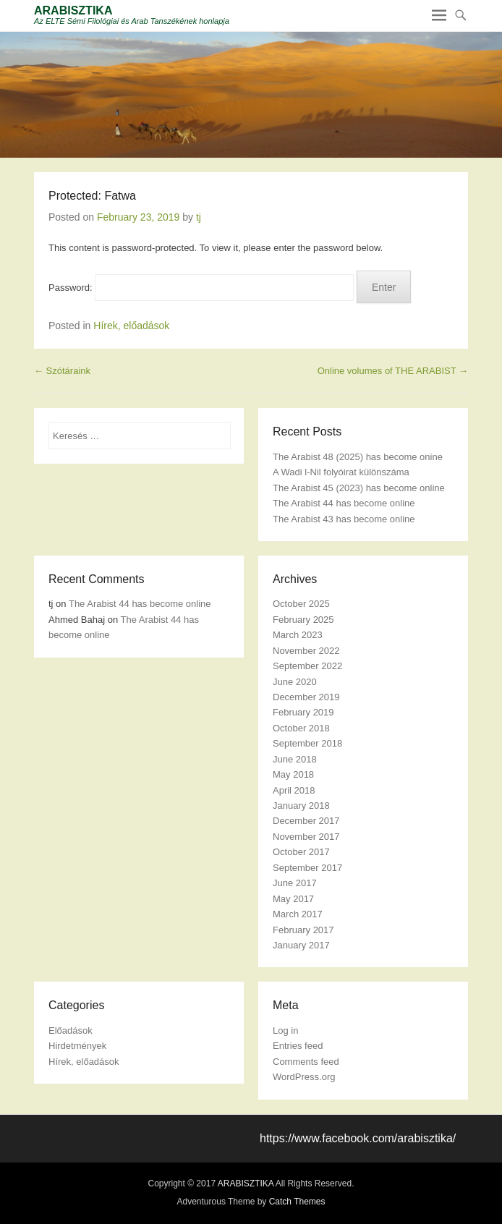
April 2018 (294, 790)
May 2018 (293, 774)
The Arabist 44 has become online (344, 503)
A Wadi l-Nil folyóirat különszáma (341, 472)
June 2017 (295, 882)
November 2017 (306, 836)
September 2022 (307, 665)
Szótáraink (62, 370)
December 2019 (306, 697)
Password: (201, 287)
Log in (285, 1030)
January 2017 (301, 945)
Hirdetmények (77, 1045)
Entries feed (298, 1045)
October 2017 (301, 851)
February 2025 (303, 619)
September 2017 (307, 867)
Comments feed (306, 1061)
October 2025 (301, 603)
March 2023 (298, 634)
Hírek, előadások (131, 325)
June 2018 (295, 759)
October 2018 (301, 728)
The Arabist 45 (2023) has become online (359, 488)
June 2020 (295, 681)
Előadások (70, 1030)
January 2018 (301, 805)
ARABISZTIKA (73, 10)
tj (198, 217)
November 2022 (306, 650)
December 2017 (306, 820)
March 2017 (298, 914)
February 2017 (303, 930)
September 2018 (307, 743)
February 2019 (303, 712)
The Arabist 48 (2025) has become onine (358, 456)
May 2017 (293, 898)
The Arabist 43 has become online (344, 519)
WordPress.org (304, 1076)
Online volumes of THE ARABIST (393, 370)
